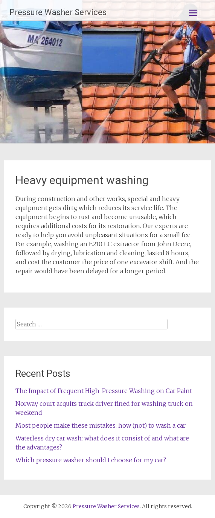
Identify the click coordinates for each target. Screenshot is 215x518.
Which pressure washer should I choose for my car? (90, 460)
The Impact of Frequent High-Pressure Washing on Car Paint (103, 391)
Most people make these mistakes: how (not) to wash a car (100, 425)
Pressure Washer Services (58, 12)
